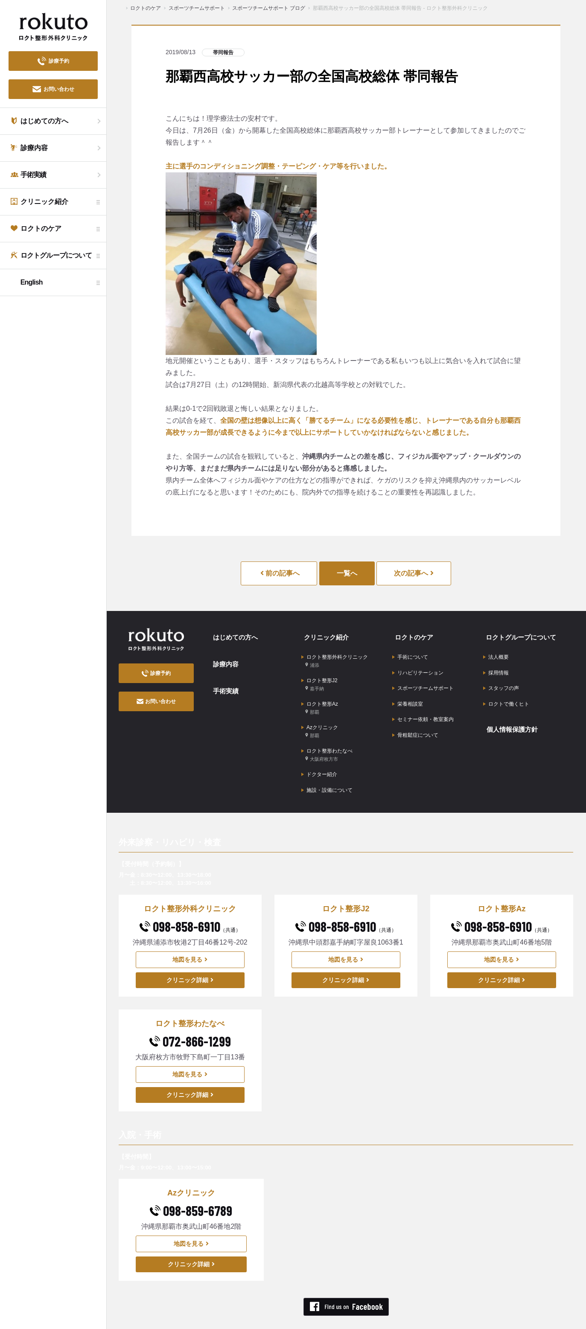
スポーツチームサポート (423, 679)
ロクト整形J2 (319, 676)
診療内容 (223, 658)
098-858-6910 (190, 903)
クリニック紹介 (324, 635)
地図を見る (189, 936)
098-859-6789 (191, 1187)
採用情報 (496, 666)
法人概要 (496, 652)
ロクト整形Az (319, 696)
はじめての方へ (233, 635)
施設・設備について (327, 768)
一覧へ (347, 573)
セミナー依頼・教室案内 (423, 705)
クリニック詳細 (189, 956)
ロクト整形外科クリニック (334, 656)
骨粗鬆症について (415, 718)
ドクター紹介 (319, 755)
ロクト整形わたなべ (327, 737)
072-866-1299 (190, 1017)
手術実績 (223, 681)
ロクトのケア (411, 635)
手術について (410, 652)
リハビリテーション (417, 666)
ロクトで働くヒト (506, 692)
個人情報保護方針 (510, 714)
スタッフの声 (501, 679)
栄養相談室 (407, 692)
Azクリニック (319, 717)
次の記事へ (414, 573)
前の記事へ (280, 573)
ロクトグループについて (519, 635)
